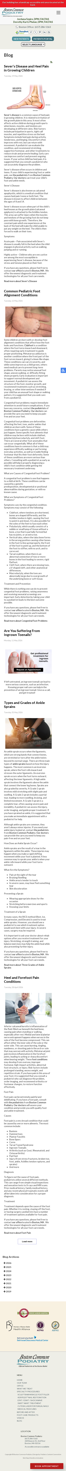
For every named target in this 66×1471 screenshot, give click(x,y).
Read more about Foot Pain (17, 1232)
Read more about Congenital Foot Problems (25, 620)
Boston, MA (38, 270)
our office (17, 270)
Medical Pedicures (27, 1409)
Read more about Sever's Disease (20, 281)
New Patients (21, 39)
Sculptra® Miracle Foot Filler (33, 1394)
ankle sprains (19, 763)
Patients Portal (43, 39)
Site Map (26, 1458)
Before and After (26, 1412)
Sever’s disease (11, 115)
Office (20, 1386)
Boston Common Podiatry (17, 411)
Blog (19, 1421)
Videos (20, 1418)
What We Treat (24, 1389)
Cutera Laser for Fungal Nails (33, 1406)
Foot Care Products (27, 1415)
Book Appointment (47, 1466)
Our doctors (20, 177)
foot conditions (39, 1059)
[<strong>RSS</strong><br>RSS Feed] (51, 62)
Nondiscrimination (36, 1458)
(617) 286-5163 (43, 26)
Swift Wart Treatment (29, 1403)
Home (20, 1380)
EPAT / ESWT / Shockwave (30, 1400)
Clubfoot (28, 345)
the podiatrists (20, 175)
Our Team (22, 1383)
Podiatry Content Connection (51, 1454)
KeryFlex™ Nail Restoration (32, 1397)
